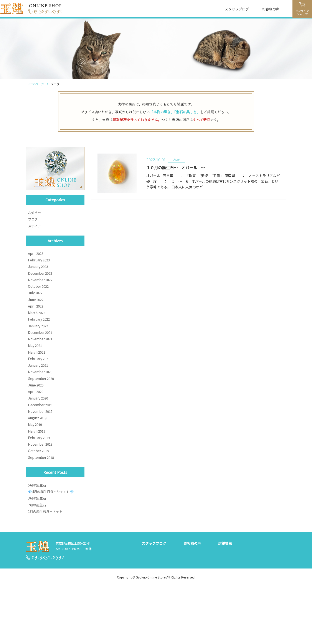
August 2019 (38, 441)
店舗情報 (225, 576)
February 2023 (39, 263)
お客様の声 (270, 9)
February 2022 (39, 330)
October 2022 (39, 293)
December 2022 (40, 278)
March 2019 (37, 455)
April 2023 (36, 256)
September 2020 (41, 396)
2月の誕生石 (37, 536)
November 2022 (41, 285)
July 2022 (36, 300)
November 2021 (41, 352)
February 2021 (39, 374)
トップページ (35, 84)
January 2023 (38, 271)
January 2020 (38, 418)
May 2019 (35, 448)
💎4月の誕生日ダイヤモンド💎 (52, 521)
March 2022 (37, 322)
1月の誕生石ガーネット (46, 543)
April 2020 (36, 411)
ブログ (33, 220)
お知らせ (35, 213)
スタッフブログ (237, 9)
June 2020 (36, 404)
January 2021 (38, 382)
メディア (35, 227)
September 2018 (41, 485)
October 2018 (39, 478)
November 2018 (41, 470)
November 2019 (41, 433)
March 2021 (37, 367)
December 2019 (40, 426)
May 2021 (35, 359)
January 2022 (38, 337)
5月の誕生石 (37, 514)
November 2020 (41, 389)
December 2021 (40, 345)
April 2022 (36, 315)
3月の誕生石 (37, 528)
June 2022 (36, 308)
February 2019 (39, 463)
